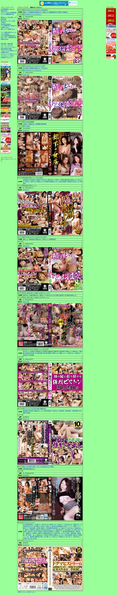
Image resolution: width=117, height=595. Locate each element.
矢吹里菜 (31, 355)
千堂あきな (44, 68)
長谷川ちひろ (51, 530)
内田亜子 (61, 295)
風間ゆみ (33, 530)
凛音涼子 (25, 355)
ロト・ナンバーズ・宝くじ (8, 47)
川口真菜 (37, 353)
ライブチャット (5, 55)
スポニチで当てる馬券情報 (8, 12)
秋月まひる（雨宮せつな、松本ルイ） (53, 524)
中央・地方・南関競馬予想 (8, 37)
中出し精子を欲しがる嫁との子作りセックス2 (36, 293)
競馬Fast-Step (4, 39)
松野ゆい (35, 533)
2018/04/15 (26, 545)
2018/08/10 (26, 475)
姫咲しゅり (70, 530)
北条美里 (27, 353)
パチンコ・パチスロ (6, 45)
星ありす (64, 528)
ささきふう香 (63, 535)
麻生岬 (32, 536)
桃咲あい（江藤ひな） (35, 524)
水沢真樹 (67, 295)
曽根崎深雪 (52, 12)
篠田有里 (67, 180)
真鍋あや (38, 530)
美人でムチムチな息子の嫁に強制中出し (35, 408)
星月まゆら (77, 530)
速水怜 (54, 526)
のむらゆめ (33, 538)
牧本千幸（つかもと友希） (62, 533)
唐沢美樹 (65, 531)
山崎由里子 (26, 180)
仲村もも (43, 526)
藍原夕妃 (44, 530)
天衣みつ (65, 526)
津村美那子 (75, 411)
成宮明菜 (43, 124)
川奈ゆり (27, 181)
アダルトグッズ (5, 54)
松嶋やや (56, 535)
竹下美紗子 (59, 12)
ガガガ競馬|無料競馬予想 (8, 35)
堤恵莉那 (45, 533)
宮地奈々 (40, 531)
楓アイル (49, 536)
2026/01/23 (26, 18)
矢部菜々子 (50, 411)
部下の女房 (26, 126)
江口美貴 (25, 524)
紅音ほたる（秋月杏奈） (33, 526)
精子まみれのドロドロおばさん (32, 14)
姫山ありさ (51, 533)
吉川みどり (26, 351)
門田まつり (45, 12)
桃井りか (27, 530)
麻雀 (11, 43)
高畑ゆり (65, 12)
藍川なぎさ (50, 295)
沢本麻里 (46, 181)
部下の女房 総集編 (28, 121)
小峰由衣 (57, 530)
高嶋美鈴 (50, 351)
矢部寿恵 (45, 351)
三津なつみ (26, 538)
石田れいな (73, 180)
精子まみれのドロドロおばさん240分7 (34, 66)
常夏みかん (62, 536)
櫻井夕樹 (42, 353)
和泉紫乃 (25, 411)
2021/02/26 (26, 361)
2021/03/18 (26, 302)
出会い (12, 55)
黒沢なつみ (76, 181)
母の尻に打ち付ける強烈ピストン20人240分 (36, 349)
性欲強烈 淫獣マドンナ (30, 185)
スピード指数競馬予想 (7, 14)
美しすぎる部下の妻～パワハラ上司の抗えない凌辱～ (38, 466)
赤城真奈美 (32, 12)
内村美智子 (62, 351)
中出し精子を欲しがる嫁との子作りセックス (36, 297)
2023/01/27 (26, 190)
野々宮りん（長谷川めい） (73, 536)
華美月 (51, 535)
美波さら (43, 528)
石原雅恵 (31, 68)
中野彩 (62, 180)
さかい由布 (58, 181)
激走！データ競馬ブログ (8, 29)
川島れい (25, 124)
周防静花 (70, 181)
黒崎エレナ (69, 351)
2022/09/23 (26, 246)
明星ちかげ (55, 353)
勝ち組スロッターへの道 (8, 20)
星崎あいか (52, 531)
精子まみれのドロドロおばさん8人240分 (35, 237)
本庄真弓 (31, 411)
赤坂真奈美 (32, 239)
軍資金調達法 (5, 49)
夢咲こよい (58, 528)
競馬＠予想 (4, 10)
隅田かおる (40, 181)
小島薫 (31, 295)
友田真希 (69, 535)
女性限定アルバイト (6, 57)
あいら (35, 535)
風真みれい (39, 12)
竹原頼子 (32, 351)
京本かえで (55, 536)
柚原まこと (59, 531)
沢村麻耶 (38, 124)
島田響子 (64, 181)
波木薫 (32, 180)
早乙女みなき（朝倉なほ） (72, 524)
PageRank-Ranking (6, 24)
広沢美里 (25, 68)
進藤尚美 (52, 181)
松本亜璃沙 (59, 526)
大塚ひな (75, 535)
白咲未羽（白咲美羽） (65, 411)
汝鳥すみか (33, 181)
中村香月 (46, 535)
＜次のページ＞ (30, 592)
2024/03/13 (26, 130)
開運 (10, 49)
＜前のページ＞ (21, 592)
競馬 (2, 43)
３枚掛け (3, 22)
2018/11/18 (26, 419)
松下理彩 (56, 295)
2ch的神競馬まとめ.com (7, 9)
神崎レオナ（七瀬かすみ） (67, 353)
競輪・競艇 (7, 43)
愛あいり (25, 12)
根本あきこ (78, 353)
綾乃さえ (56, 411)
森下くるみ (64, 530)
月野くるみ (43, 536)
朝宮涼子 (25, 295)
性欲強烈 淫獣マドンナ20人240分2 (33, 177)
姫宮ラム (49, 526)
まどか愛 (43, 411)
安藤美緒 (36, 536)
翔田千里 (46, 531)
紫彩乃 (40, 533)
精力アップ (13, 54)
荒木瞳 (32, 353)
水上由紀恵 (37, 180)
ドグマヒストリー (28, 540)
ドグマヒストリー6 (28, 522)
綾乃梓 (38, 528)
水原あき (30, 531)
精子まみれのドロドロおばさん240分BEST (35, 10)
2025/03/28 (26, 74)
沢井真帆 (49, 528)
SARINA (35, 531)
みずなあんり (71, 528)
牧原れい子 (73, 295)
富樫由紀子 (39, 351)
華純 (53, 528)
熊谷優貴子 (49, 353)
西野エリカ (43, 295)
